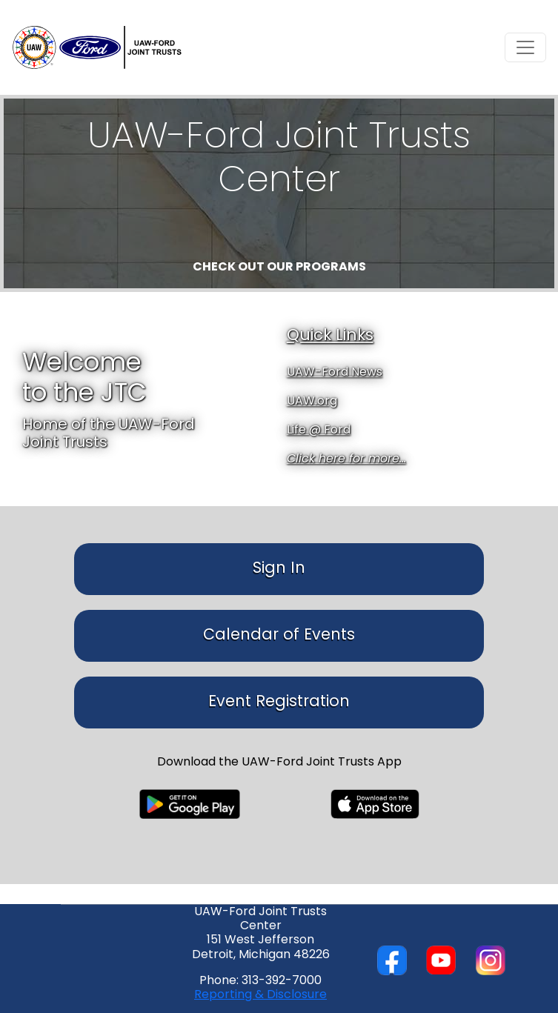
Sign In (279, 569)
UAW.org (312, 402)
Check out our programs (279, 267)
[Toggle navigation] (525, 47)
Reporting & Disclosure (260, 995)
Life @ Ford (319, 430)
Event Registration (279, 702)
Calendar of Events (279, 635)
